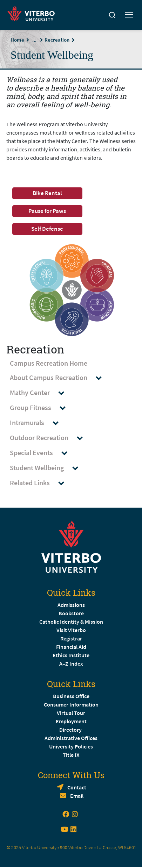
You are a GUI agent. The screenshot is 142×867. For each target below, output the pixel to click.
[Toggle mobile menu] (129, 15)
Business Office (71, 696)
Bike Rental (47, 193)
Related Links (40, 483)
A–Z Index (71, 663)
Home (17, 39)
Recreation (57, 39)
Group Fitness (41, 408)
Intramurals (37, 423)
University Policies (71, 746)
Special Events (42, 453)
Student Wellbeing (47, 468)
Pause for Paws (47, 211)
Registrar (71, 638)
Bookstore (71, 613)
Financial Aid (71, 646)
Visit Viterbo (71, 629)
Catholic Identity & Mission (71, 621)
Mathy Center (40, 393)
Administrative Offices (71, 738)
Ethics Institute (71, 655)
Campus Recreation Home (48, 363)
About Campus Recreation (59, 378)
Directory (71, 729)
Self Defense (47, 228)
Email (76, 795)
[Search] (112, 15)
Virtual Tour (71, 712)
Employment (71, 721)
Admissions (71, 604)
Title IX (71, 754)
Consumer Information (71, 704)
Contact (76, 787)
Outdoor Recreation (49, 438)
